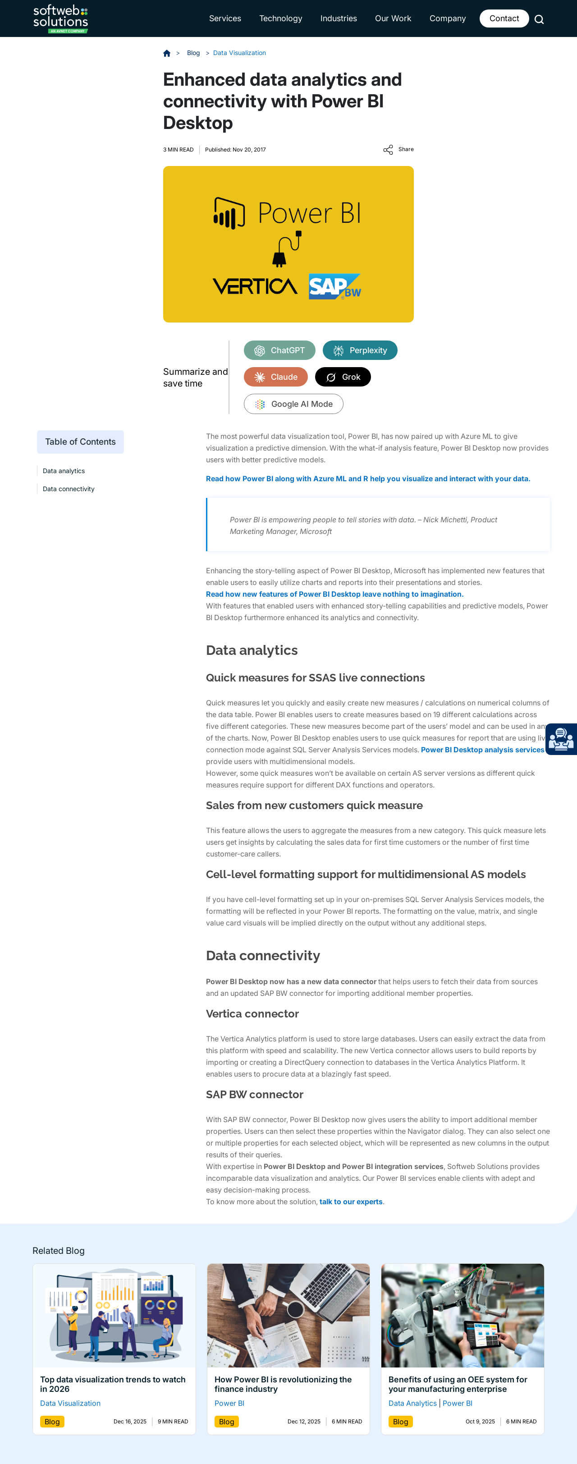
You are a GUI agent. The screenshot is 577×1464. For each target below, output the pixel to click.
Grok (343, 377)
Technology (280, 18)
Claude (276, 377)
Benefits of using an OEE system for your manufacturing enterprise (458, 1384)
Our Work (393, 18)
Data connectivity (69, 488)
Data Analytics (413, 1403)
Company (448, 18)
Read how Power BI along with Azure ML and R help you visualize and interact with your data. (368, 478)
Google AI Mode (294, 404)
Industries (339, 18)
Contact (504, 18)
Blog (194, 52)
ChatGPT (279, 350)
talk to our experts (351, 1201)
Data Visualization (239, 52)
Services (225, 18)
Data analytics (64, 470)
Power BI (229, 1403)
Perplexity (360, 350)
